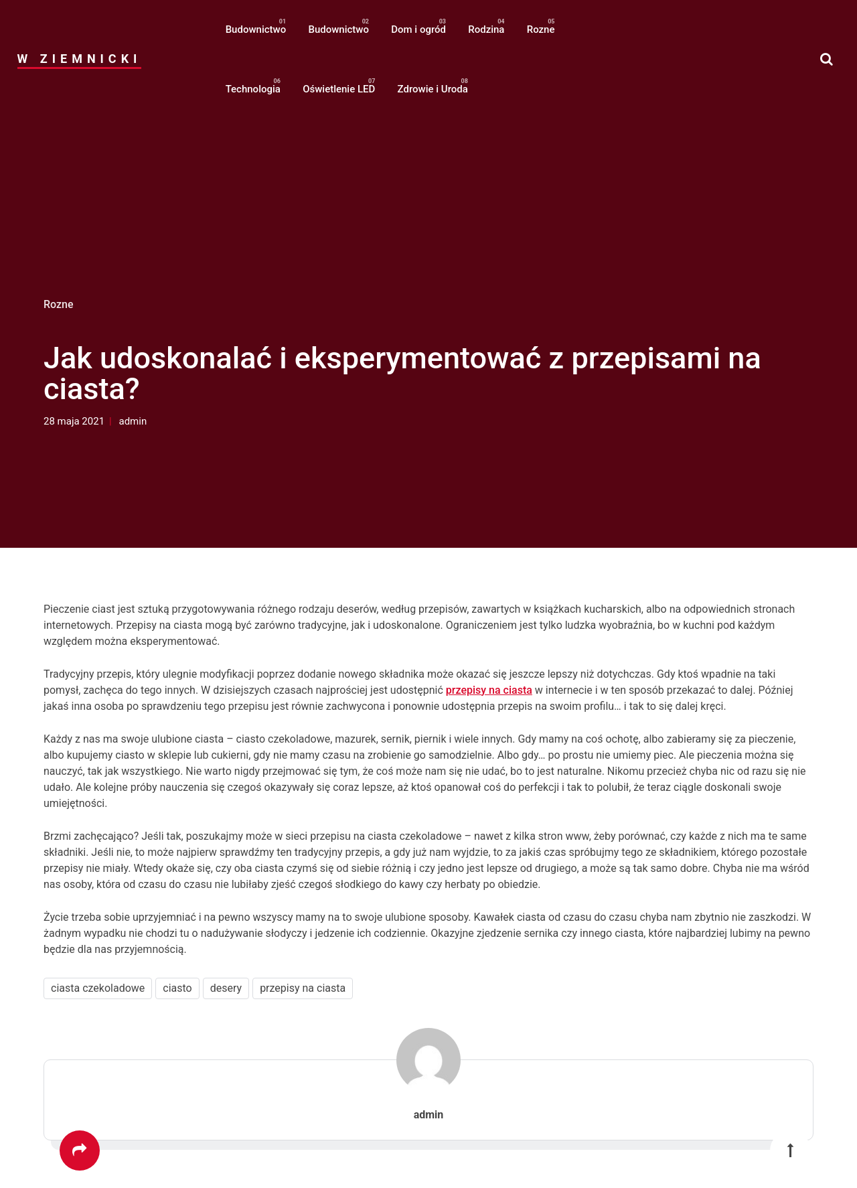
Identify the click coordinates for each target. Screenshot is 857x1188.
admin (133, 421)
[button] (826, 59)
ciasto (177, 988)
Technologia (253, 89)
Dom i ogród (418, 29)
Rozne (541, 29)
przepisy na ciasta (489, 690)
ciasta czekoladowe (98, 988)
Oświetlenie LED (339, 89)
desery (226, 988)
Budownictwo (256, 29)
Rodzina (486, 29)
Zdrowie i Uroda (433, 89)
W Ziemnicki (79, 59)
